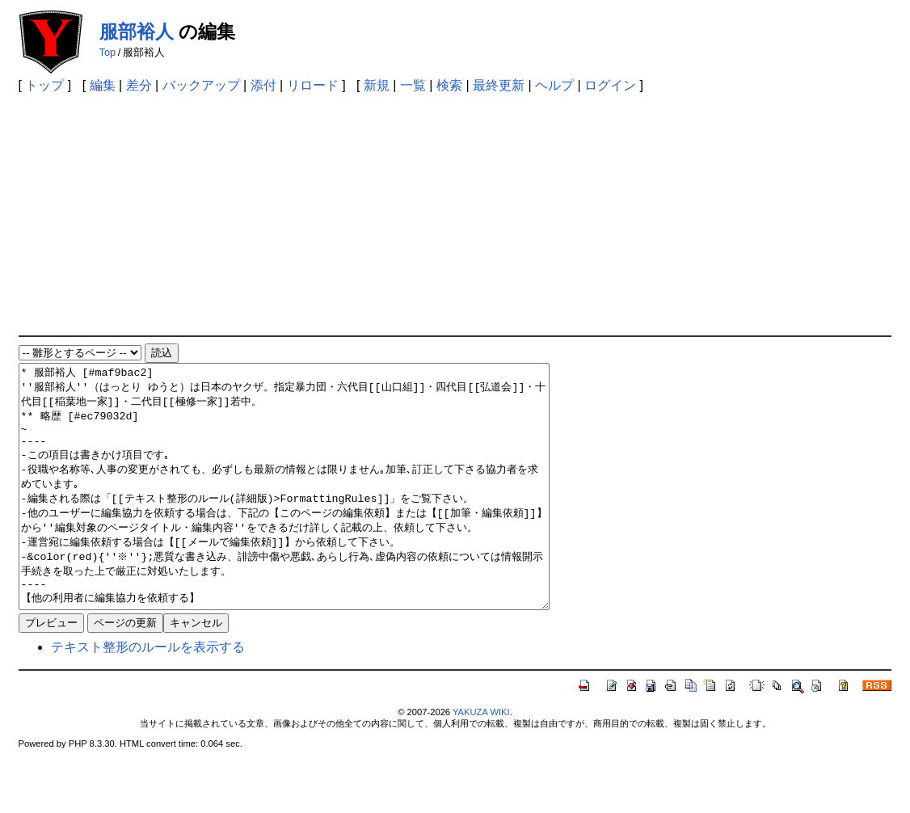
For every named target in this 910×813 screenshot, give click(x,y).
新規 (377, 85)
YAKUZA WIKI (481, 760)
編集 (103, 85)
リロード (313, 85)
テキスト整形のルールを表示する (148, 695)
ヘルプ (554, 85)
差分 (139, 85)
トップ (44, 85)
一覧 (413, 85)
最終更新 (499, 85)
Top (107, 52)
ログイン (610, 85)
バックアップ (201, 85)
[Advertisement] (455, 214)
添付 (263, 85)
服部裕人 (136, 31)
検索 (449, 85)
